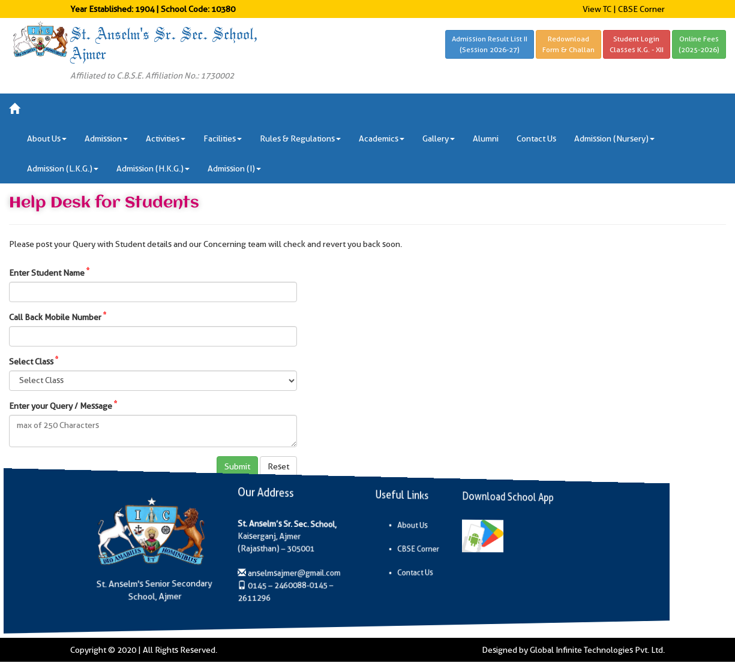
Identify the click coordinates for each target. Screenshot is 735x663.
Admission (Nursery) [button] (614, 138)
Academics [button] (381, 138)
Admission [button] (106, 138)
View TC (597, 9)
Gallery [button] (438, 138)
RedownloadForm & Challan (568, 44)
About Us (405, 524)
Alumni (486, 138)
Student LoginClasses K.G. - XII (637, 44)
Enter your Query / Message (63, 405)
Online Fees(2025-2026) (699, 44)
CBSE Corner (641, 9)
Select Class (33, 360)
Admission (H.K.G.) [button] (153, 168)
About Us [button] (47, 138)
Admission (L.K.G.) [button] (62, 168)
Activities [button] (165, 138)
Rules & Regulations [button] (300, 138)
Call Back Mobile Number (57, 316)
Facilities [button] (222, 138)
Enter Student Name (49, 272)
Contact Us (536, 138)
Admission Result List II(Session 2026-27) (489, 44)
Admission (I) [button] (234, 168)
